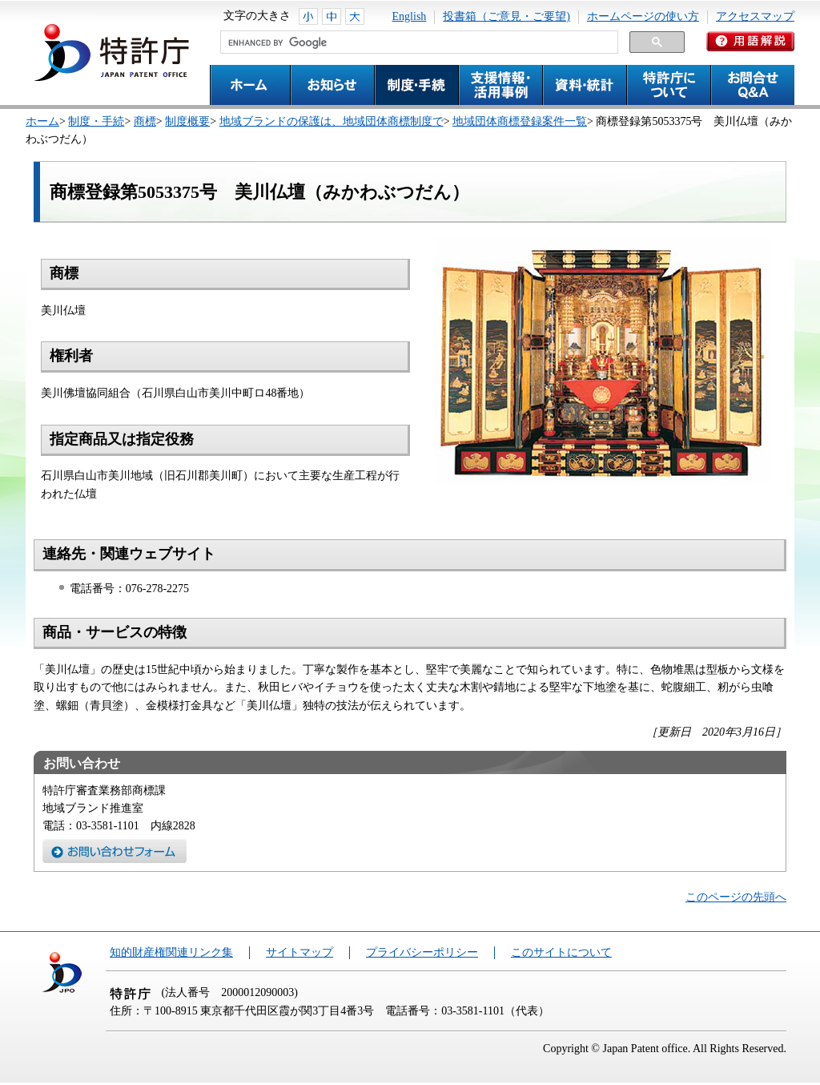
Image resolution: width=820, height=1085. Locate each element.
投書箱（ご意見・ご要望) (506, 16)
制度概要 (187, 121)
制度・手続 (96, 121)
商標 (145, 121)
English (409, 16)
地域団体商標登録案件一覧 (519, 121)
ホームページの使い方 (643, 16)
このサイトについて (561, 952)
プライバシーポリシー (422, 952)
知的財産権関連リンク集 (171, 952)
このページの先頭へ (735, 897)
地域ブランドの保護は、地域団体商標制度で (331, 121)
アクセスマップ (755, 16)
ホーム (42, 121)
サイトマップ (299, 952)
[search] (417, 42)
